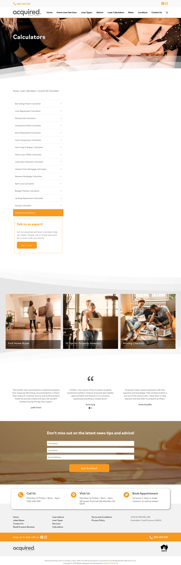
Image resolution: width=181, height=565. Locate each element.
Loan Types (86, 12)
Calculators (57, 526)
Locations (142, 12)
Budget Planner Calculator (27, 190)
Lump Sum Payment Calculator (29, 161)
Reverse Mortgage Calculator (28, 176)
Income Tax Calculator (48, 90)
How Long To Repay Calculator (29, 147)
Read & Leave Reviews (23, 526)
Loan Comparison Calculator (28, 140)
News (130, 12)
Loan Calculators (116, 12)
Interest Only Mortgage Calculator (31, 169)
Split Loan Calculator (24, 183)
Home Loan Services (67, 12)
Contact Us (156, 12)
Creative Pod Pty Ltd (110, 563)
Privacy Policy (98, 520)
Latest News (18, 520)
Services (56, 523)
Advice (99, 12)
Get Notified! (89, 468)
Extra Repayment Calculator (28, 132)
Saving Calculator (23, 205)
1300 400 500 (23, 3)
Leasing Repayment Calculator (29, 198)
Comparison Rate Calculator (28, 125)
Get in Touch (26, 245)
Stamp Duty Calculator (25, 118)
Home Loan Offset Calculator (28, 154)
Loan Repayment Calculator (28, 111)
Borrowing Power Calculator (28, 103)
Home (49, 12)
